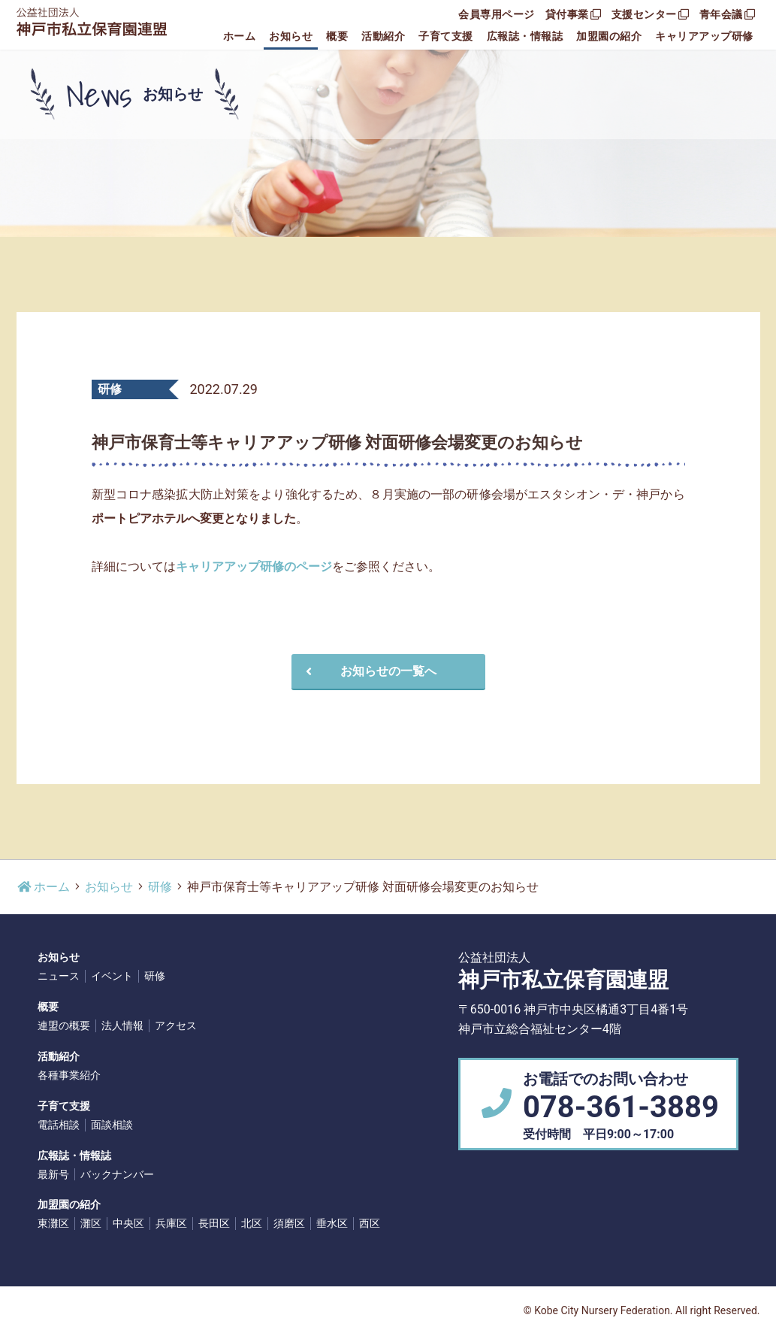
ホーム (239, 36)
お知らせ (291, 36)
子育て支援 (445, 36)
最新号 (53, 1174)
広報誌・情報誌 (525, 36)
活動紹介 (383, 36)
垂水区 (332, 1223)
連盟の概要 (64, 1025)
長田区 (214, 1223)
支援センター (650, 14)
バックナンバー (117, 1174)
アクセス (176, 1025)
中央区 (128, 1223)
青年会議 (727, 14)
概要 (337, 36)
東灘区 (53, 1223)
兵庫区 (171, 1223)
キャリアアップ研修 (704, 36)
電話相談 (59, 1125)
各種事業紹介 (69, 1075)
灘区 (90, 1223)
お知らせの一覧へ (368, 671)
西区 (369, 1223)
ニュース (59, 976)
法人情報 (122, 1025)
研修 (160, 887)
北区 (251, 1223)
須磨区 (289, 1223)
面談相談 (112, 1125)
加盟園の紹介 (609, 36)
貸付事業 (573, 14)
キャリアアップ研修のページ (254, 566)
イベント (112, 976)
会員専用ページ (496, 14)
